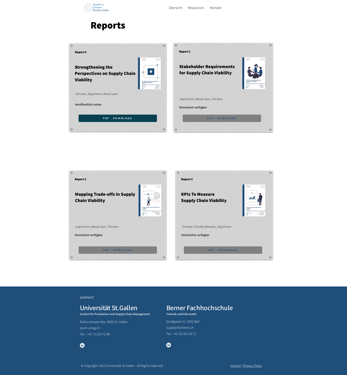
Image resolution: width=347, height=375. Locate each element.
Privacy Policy (252, 365)
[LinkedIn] (82, 345)
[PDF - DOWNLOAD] (118, 250)
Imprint (235, 365)
